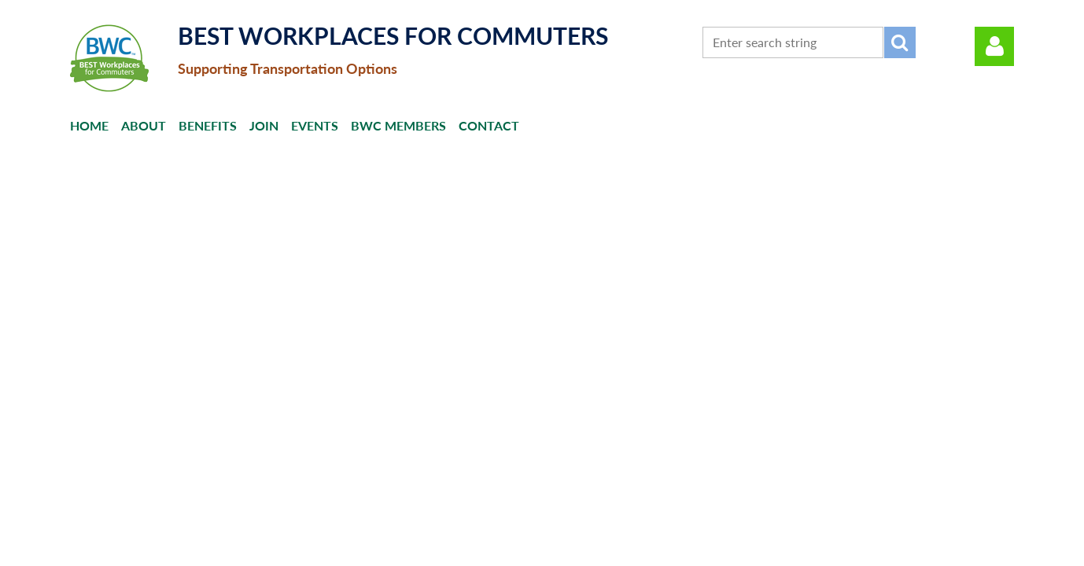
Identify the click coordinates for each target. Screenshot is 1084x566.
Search (900, 42)
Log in (994, 46)
